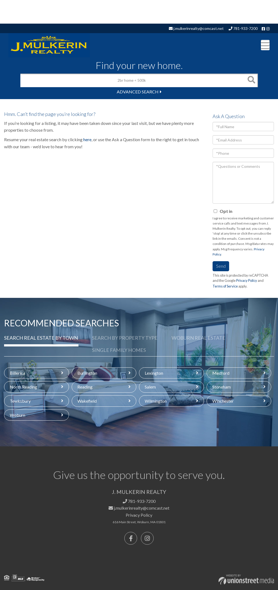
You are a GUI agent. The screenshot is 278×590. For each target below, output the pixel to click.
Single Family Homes (119, 350)
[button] (251, 80)
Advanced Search (138, 91)
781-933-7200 (243, 28)
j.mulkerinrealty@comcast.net (196, 28)
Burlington (87, 373)
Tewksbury (20, 400)
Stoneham (221, 386)
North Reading (23, 386)
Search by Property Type (124, 338)
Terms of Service (225, 286)
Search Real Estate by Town (41, 338)
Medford (220, 373)
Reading (85, 386)
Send (221, 266)
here (87, 139)
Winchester (223, 400)
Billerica (17, 373)
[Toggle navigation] (265, 45)
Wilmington (156, 400)
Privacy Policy (246, 280)
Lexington (154, 373)
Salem (150, 386)
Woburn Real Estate (198, 338)
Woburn (17, 415)
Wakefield (87, 400)
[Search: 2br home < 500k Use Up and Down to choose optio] (132, 80)
